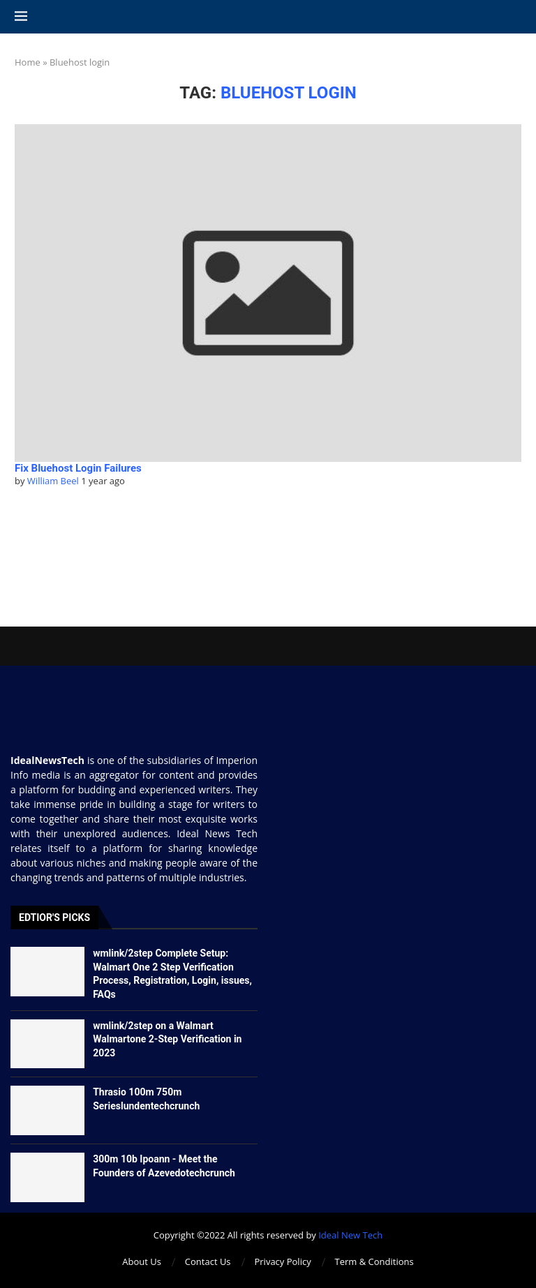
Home (27, 62)
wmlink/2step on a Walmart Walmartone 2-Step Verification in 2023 (167, 1039)
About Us (141, 1261)
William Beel (53, 480)
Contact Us (208, 1261)
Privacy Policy (282, 1261)
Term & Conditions (374, 1261)
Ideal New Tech (350, 1235)
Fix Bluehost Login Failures (78, 468)
